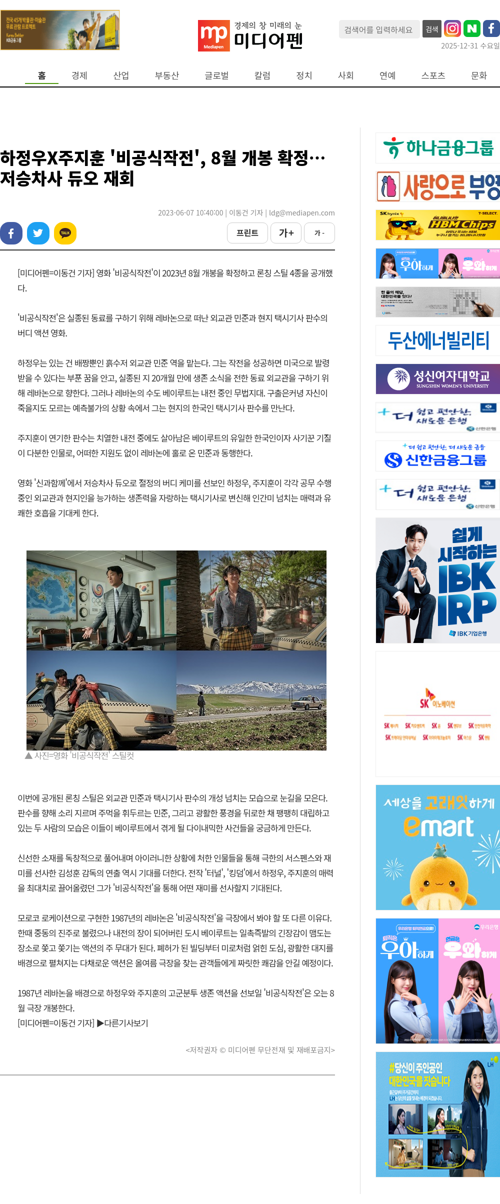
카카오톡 (65, 233)
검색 (432, 29)
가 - (319, 233)
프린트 (247, 232)
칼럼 (262, 75)
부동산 (167, 75)
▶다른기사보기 (122, 1022)
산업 (121, 75)
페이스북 (11, 233)
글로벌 (216, 75)
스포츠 (434, 75)
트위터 (38, 233)
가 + (286, 233)
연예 (388, 75)
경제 (80, 75)
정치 (304, 75)
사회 (346, 75)
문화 (479, 75)
